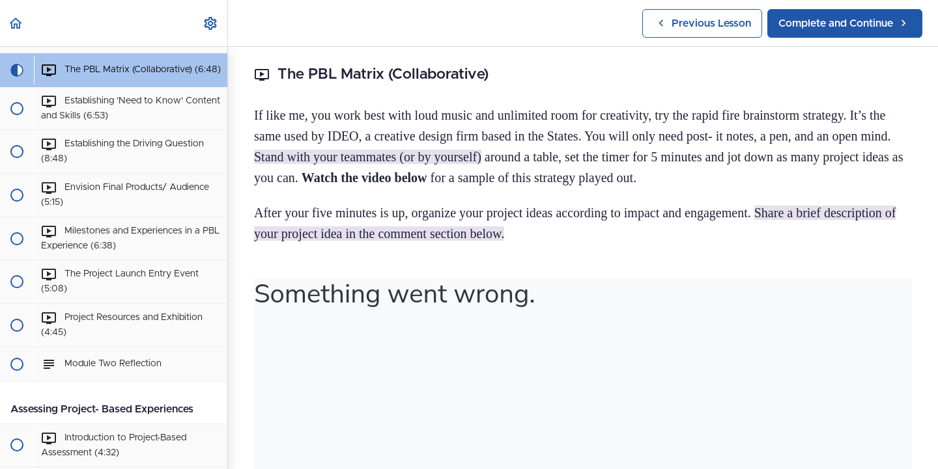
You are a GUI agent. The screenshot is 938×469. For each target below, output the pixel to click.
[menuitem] (211, 23)
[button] (16, 23)
